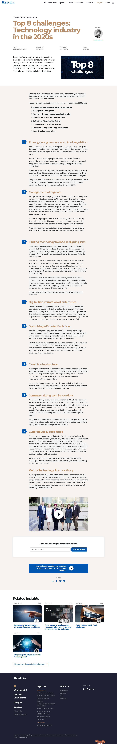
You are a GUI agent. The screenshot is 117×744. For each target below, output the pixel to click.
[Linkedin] (84, 689)
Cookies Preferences (20, 714)
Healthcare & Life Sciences (45, 708)
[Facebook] (87, 689)
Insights (16, 17)
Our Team (63, 693)
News (61, 696)
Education (40, 701)
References (63, 698)
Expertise (41, 686)
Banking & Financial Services (46, 696)
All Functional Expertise (44, 725)
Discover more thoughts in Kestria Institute (29, 664)
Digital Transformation (29, 17)
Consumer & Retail (43, 698)
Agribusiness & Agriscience (45, 693)
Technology (39, 49)
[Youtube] (90, 689)
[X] (93, 689)
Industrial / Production (44, 711)
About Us (64, 686)
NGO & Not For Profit (43, 714)
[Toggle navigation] (113, 2)
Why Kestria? (20, 690)
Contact (18, 706)
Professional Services (43, 717)
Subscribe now (78, 549)
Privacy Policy (18, 711)
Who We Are (64, 690)
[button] (63, 2)
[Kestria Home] (8, 2)
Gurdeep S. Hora (98, 40)
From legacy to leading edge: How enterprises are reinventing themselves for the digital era (58, 627)
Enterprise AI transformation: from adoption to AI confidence (27, 626)
